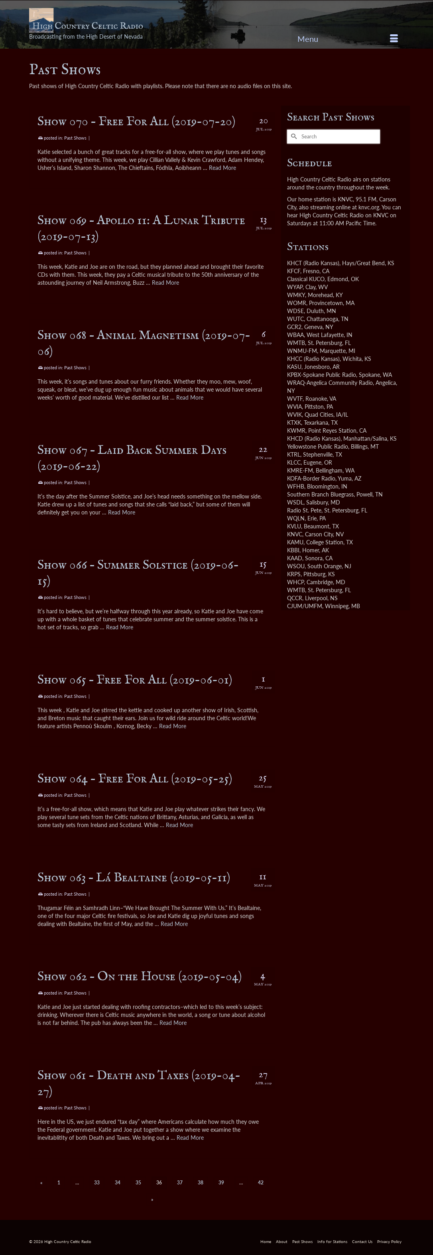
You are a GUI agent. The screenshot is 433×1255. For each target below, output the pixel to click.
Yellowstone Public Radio (317, 446)
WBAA (295, 334)
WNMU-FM (302, 350)
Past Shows (75, 137)
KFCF (293, 271)
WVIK (294, 414)
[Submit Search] (293, 137)
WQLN (296, 518)
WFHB (295, 486)
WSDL (295, 502)
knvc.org (368, 207)
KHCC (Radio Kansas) (313, 358)
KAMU (295, 542)
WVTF (295, 398)
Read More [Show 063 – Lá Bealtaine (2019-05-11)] (174, 923)
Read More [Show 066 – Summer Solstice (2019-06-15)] (119, 627)
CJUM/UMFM (304, 606)
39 (221, 1183)
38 (200, 1183)
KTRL (293, 454)
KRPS (294, 574)
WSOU (296, 566)
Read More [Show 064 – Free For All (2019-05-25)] (179, 825)
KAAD (294, 558)
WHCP (295, 582)
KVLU (294, 526)
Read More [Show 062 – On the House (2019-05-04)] (173, 1022)
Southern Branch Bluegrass (320, 494)
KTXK (294, 422)
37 (180, 1183)
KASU (294, 366)
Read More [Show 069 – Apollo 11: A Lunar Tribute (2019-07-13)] (165, 282)
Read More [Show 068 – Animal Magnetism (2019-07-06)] (189, 397)
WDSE (295, 310)
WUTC (295, 318)
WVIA (294, 406)
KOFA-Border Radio (311, 478)
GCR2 (294, 326)
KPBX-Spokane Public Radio (321, 374)
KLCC (294, 462)
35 (138, 1183)
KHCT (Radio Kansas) (313, 263)
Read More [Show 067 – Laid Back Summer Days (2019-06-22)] (121, 512)
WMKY (296, 295)
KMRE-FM (300, 470)
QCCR (294, 598)
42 (261, 1183)
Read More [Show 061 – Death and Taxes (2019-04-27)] (190, 1137)
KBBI (293, 550)
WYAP (295, 287)
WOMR (296, 302)
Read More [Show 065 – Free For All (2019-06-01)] (172, 726)
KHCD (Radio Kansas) (313, 438)
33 (97, 1183)
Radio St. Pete (304, 510)
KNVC (294, 534)
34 (117, 1183)
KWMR (296, 430)
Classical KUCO (306, 279)
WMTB (296, 342)
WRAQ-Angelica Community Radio (330, 382)
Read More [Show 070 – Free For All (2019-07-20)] (222, 167)
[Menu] (347, 39)
